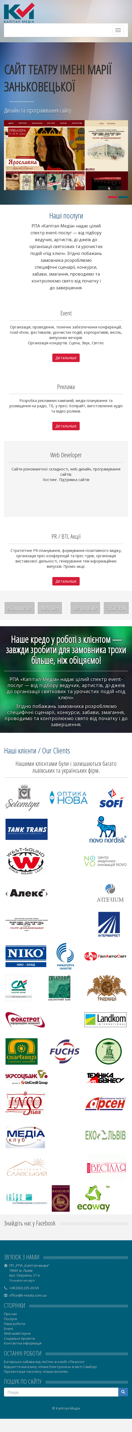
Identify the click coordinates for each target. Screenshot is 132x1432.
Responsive (85, 607)
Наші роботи (14, 1323)
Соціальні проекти (19, 1338)
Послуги (10, 1318)
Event (8, 1328)
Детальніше (66, 357)
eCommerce (20, 607)
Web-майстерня (17, 1333)
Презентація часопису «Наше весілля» (36, 1371)
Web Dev (50, 607)
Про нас (10, 1313)
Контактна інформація (23, 1343)
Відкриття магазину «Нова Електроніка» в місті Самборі (50, 1366)
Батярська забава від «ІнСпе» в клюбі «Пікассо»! (44, 1361)
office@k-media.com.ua (28, 1295)
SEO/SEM (116, 607)
